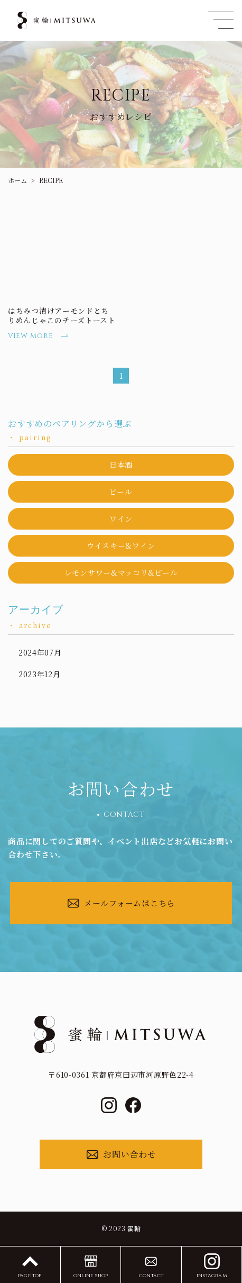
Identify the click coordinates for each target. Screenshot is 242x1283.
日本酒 (121, 464)
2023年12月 (39, 674)
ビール (120, 491)
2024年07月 (40, 652)
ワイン (121, 518)
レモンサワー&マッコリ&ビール (121, 572)
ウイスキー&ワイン (121, 545)
